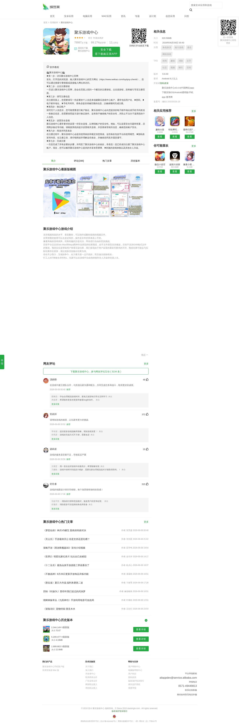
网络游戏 (167, 54)
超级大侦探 (174, 164)
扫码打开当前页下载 (139, 45)
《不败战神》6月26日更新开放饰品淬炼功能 (65, 574)
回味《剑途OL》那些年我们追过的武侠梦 (64, 591)
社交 (165, 67)
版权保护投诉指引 (136, 681)
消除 (181, 61)
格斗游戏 (179, 47)
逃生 (189, 47)
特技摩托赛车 (174, 129)
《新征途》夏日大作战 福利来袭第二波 (63, 582)
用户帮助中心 (134, 666)
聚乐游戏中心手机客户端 (53, 666)
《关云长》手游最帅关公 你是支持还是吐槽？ (66, 539)
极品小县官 (160, 164)
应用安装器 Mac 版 (50, 670)
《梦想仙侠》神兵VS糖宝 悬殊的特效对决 (64, 530)
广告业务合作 (91, 681)
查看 (159, 136)
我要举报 (132, 688)
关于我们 (89, 666)
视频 (173, 67)
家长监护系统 (134, 684)
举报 (2, 362)
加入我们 (89, 670)
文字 (189, 61)
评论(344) (79, 160)
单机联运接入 (91, 688)
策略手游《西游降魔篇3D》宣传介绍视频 (64, 547)
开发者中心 (90, 674)
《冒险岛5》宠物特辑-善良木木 (59, 609)
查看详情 (141, 629)
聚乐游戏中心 (51, 6)
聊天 (181, 67)
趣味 (173, 61)
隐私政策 (164, 83)
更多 (146, 364)
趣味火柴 (160, 129)
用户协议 (132, 674)
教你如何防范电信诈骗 (187, 694)
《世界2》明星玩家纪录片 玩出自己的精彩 (65, 556)
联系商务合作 (91, 677)
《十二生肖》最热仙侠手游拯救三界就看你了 (66, 565)
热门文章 (107, 160)
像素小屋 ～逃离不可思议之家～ (189, 164)
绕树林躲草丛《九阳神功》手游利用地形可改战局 (68, 600)
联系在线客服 (191, 690)
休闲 (165, 61)
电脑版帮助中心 (135, 670)
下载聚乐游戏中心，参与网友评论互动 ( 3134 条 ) (95, 371)
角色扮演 (167, 47)
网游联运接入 (91, 684)
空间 (189, 67)
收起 (145, 354)
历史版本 (135, 160)
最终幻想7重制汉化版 (189, 129)
